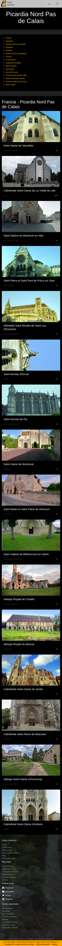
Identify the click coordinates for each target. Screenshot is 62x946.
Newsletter (8, 891)
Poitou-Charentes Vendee (15, 78)
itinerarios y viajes (8, 925)
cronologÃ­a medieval (9, 928)
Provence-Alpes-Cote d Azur (16, 81)
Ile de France (11, 60)
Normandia (10, 69)
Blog (3, 856)
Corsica (8, 57)
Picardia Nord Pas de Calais (16, 75)
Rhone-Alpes (11, 85)
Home (4, 845)
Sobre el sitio (6, 850)
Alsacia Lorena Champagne (16, 53)
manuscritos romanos (10, 922)
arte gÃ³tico (6, 911)
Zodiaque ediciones (9, 877)
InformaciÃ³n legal (8, 858)
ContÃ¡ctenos (7, 847)
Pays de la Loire (12, 72)
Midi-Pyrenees (11, 66)
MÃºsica (5, 880)
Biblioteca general (8, 874)
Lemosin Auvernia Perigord (16, 44)
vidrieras (5, 919)
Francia (8, 38)
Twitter (6, 895)
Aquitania (9, 41)
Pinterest (7, 899)
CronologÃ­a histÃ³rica (10, 872)
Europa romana (7, 866)
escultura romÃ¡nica (9, 917)
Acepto (54, 944)
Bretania (9, 50)
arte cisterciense (8, 914)
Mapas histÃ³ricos (8, 869)
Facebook (8, 888)
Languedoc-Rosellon (13, 63)
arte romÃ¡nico (7, 908)
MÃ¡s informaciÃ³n (43, 944)
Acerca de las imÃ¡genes (11, 853)
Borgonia (9, 47)
